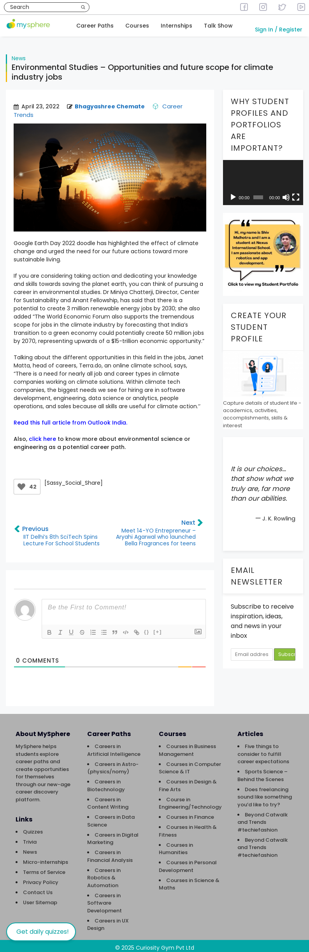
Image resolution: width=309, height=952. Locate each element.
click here (42, 435)
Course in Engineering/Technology (190, 799)
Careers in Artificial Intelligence (113, 746)
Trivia (30, 838)
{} (146, 628)
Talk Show (218, 26)
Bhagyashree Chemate (110, 102)
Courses (137, 26)
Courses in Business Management (187, 746)
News (19, 54)
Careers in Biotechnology (106, 781)
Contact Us (38, 888)
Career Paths (95, 26)
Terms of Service (44, 868)
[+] (157, 628)
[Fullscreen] (296, 193)
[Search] (83, 7)
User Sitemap (40, 898)
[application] (263, 178)
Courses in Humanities (176, 845)
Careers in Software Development (104, 899)
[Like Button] (21, 483)
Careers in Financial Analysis (110, 852)
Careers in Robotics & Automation (104, 874)
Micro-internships (45, 858)
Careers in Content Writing (107, 799)
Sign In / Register (278, 29)
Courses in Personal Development (188, 862)
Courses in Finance (190, 813)
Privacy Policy (40, 878)
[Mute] (286, 193)
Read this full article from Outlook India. (70, 419)
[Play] (233, 193)
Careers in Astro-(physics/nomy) (113, 764)
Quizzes (33, 828)
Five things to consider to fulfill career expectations (263, 750)
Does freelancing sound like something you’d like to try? (264, 793)
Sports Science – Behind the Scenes (262, 771)
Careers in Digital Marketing (113, 834)
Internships (176, 26)
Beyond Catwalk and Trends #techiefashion (262, 818)
